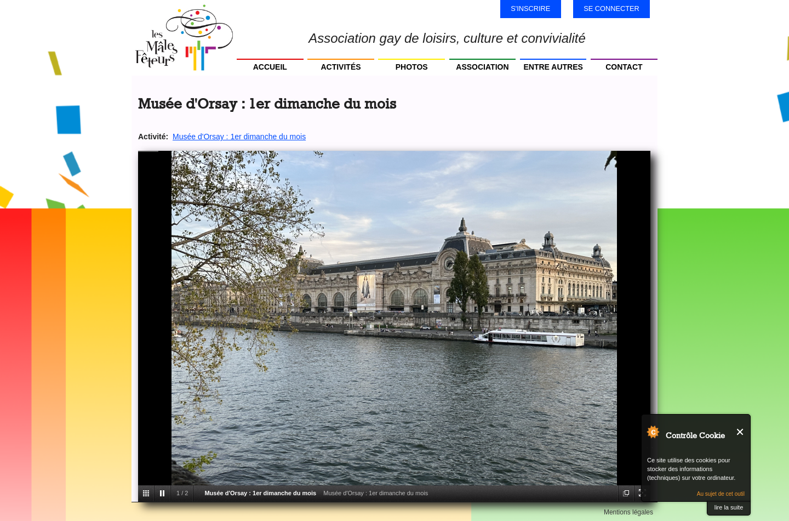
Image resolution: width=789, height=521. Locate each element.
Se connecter (611, 8)
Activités (341, 67)
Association (482, 67)
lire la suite (729, 507)
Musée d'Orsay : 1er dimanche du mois (239, 136)
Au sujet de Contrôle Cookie (653, 431)
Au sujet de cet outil (721, 494)
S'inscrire (530, 8)
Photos (412, 67)
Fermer (740, 431)
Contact (623, 67)
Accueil (270, 67)
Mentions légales (628, 512)
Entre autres (552, 67)
